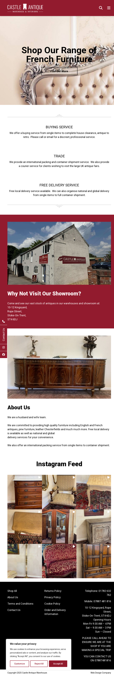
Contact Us (3, 334)
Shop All (12, 590)
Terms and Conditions (20, 603)
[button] (24, 492)
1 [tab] (55, 98)
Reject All (39, 664)
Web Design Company (101, 673)
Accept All (58, 664)
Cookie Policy (52, 603)
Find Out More (59, 71)
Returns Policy (52, 590)
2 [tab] (58, 98)
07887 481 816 (102, 601)
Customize (19, 664)
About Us (12, 597)
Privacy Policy (52, 597)
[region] (38, 654)
